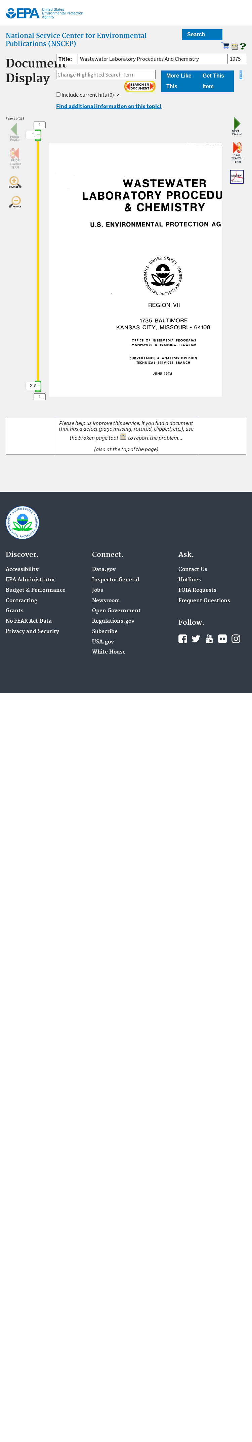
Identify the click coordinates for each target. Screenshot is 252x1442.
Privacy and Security (32, 632)
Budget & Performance (36, 590)
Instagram (236, 638)
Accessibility (22, 570)
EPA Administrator (30, 580)
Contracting (21, 601)
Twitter (196, 638)
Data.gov (104, 570)
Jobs (97, 590)
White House (109, 652)
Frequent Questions (204, 601)
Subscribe (105, 632)
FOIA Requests (197, 590)
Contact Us (192, 570)
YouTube (209, 638)
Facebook (182, 638)
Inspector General (115, 580)
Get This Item (213, 81)
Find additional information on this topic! (109, 106)
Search (196, 34)
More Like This (179, 81)
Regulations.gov (113, 621)
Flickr (222, 638)
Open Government (116, 611)
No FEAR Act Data (29, 621)
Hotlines (189, 580)
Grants (15, 611)
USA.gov (103, 642)
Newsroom (106, 601)
